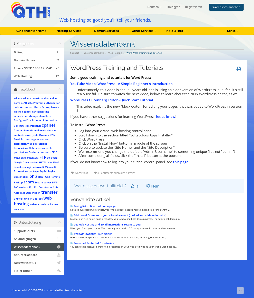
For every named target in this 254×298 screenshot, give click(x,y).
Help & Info (176, 31)
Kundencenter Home (31, 31)
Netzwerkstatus (37, 262)
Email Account (22, 139)
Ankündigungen (37, 239)
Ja (135, 186)
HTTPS (43, 162)
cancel (27, 111)
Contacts (19, 125)
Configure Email (23, 120)
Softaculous (21, 187)
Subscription (33, 192)
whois (54, 204)
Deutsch (154, 7)
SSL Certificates (43, 187)
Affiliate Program (33, 103)
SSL (31, 187)
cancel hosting (40, 111)
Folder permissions (40, 152)
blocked (18, 111)
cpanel (48, 125)
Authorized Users (30, 107)
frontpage (33, 158)
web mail (35, 204)
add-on (18, 98)
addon (45, 98)
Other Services (144, 31)
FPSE (54, 152)
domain (41, 130)
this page (180, 162)
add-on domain (31, 98)
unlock (28, 198)
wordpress (19, 209)
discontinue (30, 130)
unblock (18, 198)
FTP (42, 157)
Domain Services (108, 31)
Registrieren (193, 7)
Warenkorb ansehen (226, 7)
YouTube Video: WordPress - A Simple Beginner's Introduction (121, 83)
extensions (41, 148)
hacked (34, 162)
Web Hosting (115, 52)
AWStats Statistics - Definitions (91, 234)
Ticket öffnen (37, 270)
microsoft (38, 167)
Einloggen (173, 7)
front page (20, 158)
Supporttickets (37, 231)
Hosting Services (70, 31)
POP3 (47, 177)
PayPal (43, 171)
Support (74, 52)
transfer (49, 192)
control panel (33, 125)
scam (28, 182)
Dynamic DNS (47, 135)
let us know (165, 116)
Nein (153, 186)
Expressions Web (24, 148)
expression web (23, 143)
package (34, 171)
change (33, 116)
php (33, 176)
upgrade (38, 198)
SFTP (54, 182)
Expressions (40, 143)
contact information (45, 120)
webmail (46, 204)
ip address (20, 167)
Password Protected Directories (92, 243)
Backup (45, 107)
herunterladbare (37, 254)
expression (43, 139)
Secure (39, 182)
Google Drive (21, 162)
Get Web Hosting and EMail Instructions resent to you (105, 224)
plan (40, 177)
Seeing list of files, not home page (92, 206)
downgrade (31, 135)
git (48, 158)
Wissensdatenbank (94, 52)
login (29, 167)
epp (33, 139)
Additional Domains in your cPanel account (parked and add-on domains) (118, 215)
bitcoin (55, 107)
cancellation (21, 116)
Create (18, 130)
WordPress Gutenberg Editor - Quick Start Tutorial (111, 100)
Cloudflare (45, 116)
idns (49, 162)
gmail (54, 158)
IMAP (56, 162)
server (47, 182)
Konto (232, 31)
